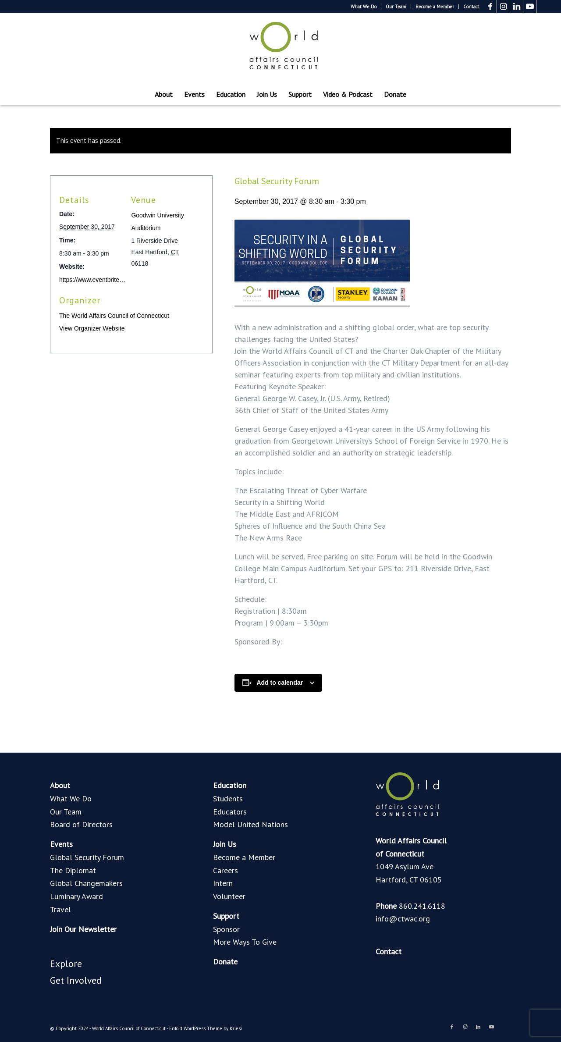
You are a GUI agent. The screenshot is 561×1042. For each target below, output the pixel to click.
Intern (223, 883)
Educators (230, 812)
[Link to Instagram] (503, 6)
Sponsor (226, 929)
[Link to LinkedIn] (516, 6)
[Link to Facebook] (490, 6)
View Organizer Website (92, 328)
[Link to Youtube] (529, 6)
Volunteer (229, 896)
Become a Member (434, 7)
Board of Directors (81, 824)
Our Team (396, 7)
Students (228, 798)
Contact (471, 7)
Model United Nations (250, 824)
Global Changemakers (86, 883)
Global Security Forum (87, 857)
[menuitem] (363, 6)
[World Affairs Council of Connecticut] (280, 48)
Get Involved (76, 980)
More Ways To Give (245, 942)
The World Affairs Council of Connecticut (114, 315)
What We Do (363, 7)
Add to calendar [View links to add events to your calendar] (279, 682)
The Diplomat (73, 870)
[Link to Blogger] (543, 6)
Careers (225, 870)
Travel (60, 909)
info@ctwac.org (403, 919)
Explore (66, 963)
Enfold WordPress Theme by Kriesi (205, 1028)
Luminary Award (76, 896)
